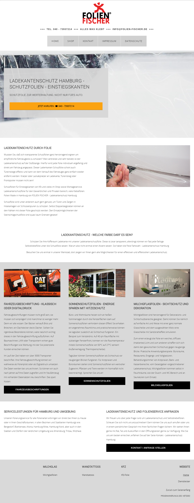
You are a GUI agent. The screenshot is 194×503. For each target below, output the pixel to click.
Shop (70, 41)
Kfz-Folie (125, 474)
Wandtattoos (88, 474)
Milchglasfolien (162, 385)
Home (186, 474)
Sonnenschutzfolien (97, 381)
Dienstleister (184, 481)
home (55, 41)
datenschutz (133, 41)
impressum (109, 41)
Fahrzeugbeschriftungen (32, 389)
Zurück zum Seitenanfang (178, 489)
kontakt (88, 41)
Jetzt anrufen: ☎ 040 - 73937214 (56, 106)
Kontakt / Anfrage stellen (148, 448)
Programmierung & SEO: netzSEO (175, 496)
